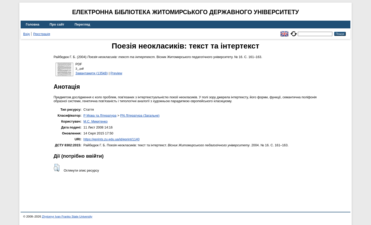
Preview (116, 73)
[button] (57, 168)
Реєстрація (41, 34)
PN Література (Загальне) (139, 115)
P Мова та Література (99, 115)
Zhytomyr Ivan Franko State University (67, 216)
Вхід (26, 34)
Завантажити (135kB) (91, 73)
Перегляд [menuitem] (82, 24)
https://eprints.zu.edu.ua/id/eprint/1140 (111, 139)
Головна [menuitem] (32, 24)
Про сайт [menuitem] (57, 24)
